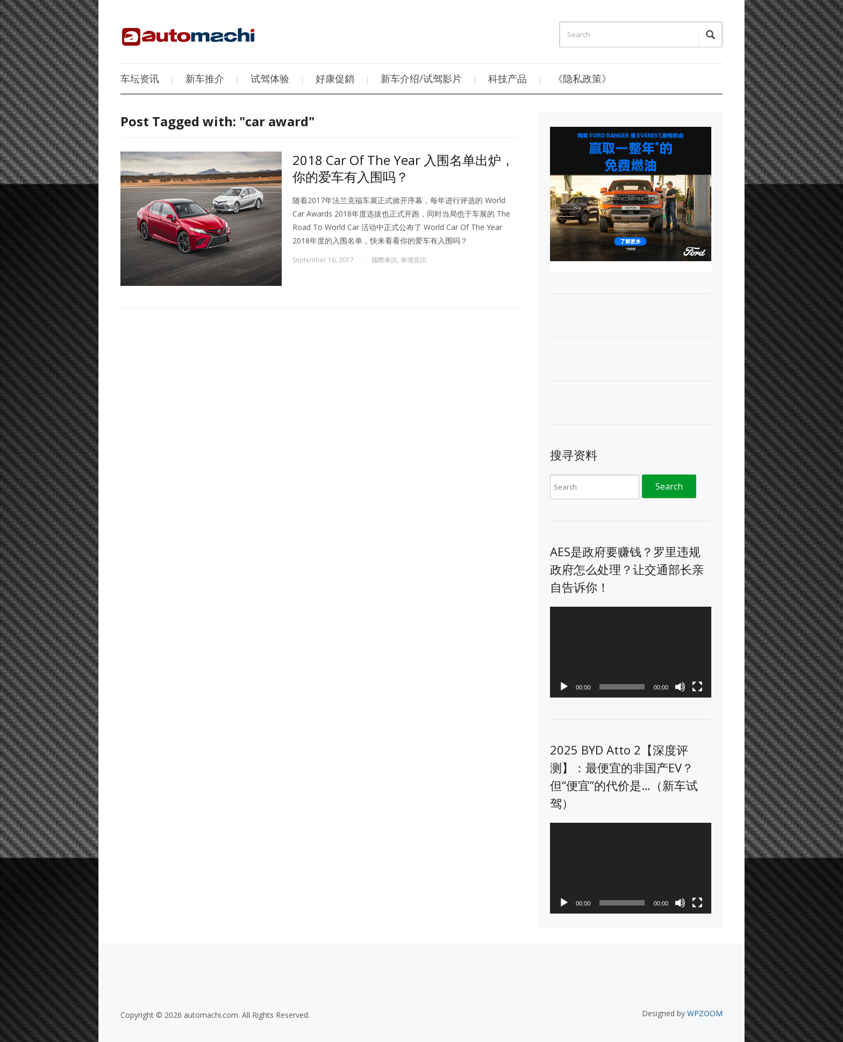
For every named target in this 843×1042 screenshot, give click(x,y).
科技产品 (507, 78)
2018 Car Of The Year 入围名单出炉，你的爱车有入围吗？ (403, 168)
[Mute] (680, 686)
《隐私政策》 (582, 78)
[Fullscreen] (697, 686)
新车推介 (204, 78)
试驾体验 (270, 78)
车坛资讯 (139, 78)
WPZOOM (705, 1013)
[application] (630, 652)
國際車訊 (384, 259)
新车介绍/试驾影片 (421, 78)
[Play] (564, 686)
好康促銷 (335, 78)
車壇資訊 (413, 259)
